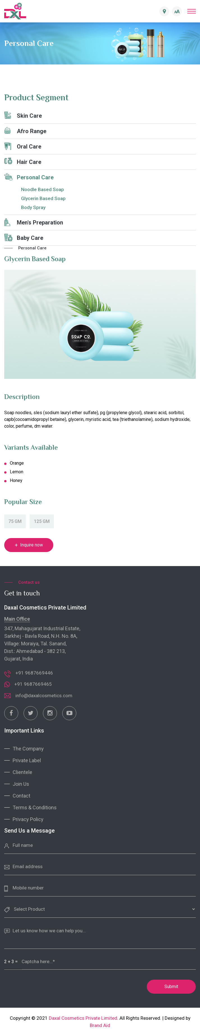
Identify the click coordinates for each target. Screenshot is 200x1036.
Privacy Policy (28, 819)
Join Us (21, 784)
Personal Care (29, 177)
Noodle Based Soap (42, 189)
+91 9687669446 (34, 673)
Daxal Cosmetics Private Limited (83, 1018)
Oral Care (22, 146)
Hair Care (22, 161)
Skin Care (23, 115)
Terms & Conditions (35, 807)
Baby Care (23, 237)
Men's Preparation (33, 222)
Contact (21, 796)
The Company (28, 749)
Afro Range (25, 131)
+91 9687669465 (33, 684)
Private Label (27, 760)
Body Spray (33, 207)
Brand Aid (100, 1025)
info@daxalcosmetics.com (43, 695)
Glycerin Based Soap (43, 198)
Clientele (22, 772)
